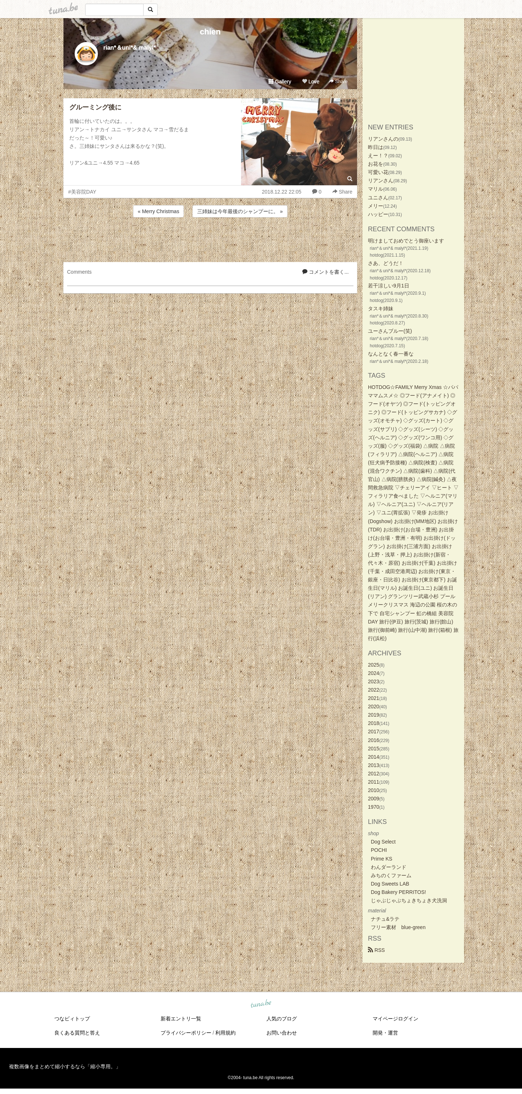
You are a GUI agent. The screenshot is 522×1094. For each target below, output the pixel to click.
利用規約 (225, 1033)
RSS (376, 950)
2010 (373, 790)
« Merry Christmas (158, 211)
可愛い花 (378, 172)
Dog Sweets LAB (390, 884)
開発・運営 (385, 1033)
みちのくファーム (391, 875)
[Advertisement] (210, 238)
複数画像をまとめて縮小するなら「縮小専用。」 (65, 1066)
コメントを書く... (325, 272)
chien (210, 31)
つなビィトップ (72, 1019)
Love (310, 81)
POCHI (379, 850)
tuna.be (260, 1004)
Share (338, 81)
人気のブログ (281, 1019)
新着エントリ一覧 (181, 1019)
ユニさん (378, 197)
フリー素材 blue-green (398, 927)
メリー (375, 206)
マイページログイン (395, 1019)
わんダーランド (388, 867)
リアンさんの (383, 139)
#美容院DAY (82, 192)
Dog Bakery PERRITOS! (398, 892)
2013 (373, 765)
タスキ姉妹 (380, 308)
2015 (373, 748)
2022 (373, 690)
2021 (373, 698)
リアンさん (380, 180)
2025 (373, 665)
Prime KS (381, 859)
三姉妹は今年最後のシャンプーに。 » (240, 211)
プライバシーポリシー (186, 1033)
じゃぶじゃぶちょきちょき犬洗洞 (409, 900)
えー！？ (378, 155)
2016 (373, 740)
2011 (373, 782)
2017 (373, 731)
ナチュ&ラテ (385, 919)
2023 (373, 681)
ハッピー (378, 214)
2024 (373, 673)
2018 (373, 723)
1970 (373, 807)
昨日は (375, 147)
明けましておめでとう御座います (406, 241)
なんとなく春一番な (391, 354)
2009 (373, 798)
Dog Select (383, 842)
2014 (373, 757)
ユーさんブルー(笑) (390, 331)
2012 (373, 773)
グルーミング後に (95, 107)
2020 (373, 706)
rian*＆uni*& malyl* (129, 48)
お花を (375, 164)
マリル (375, 189)
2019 (373, 715)
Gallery (280, 81)
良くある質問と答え (77, 1033)
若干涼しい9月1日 (388, 286)
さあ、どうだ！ (385, 263)
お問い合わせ (281, 1033)
